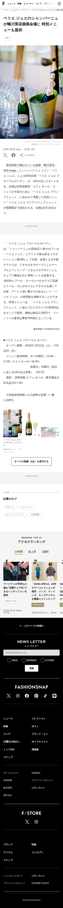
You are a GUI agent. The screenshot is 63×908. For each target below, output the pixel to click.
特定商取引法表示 (40, 883)
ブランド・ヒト (51, 4)
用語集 (35, 749)
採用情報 (7, 780)
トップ (5, 10)
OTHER (49, 660)
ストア (39, 4)
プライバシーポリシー (42, 780)
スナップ (8, 757)
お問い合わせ (38, 787)
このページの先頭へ (32, 626)
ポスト (35, 726)
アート (25, 10)
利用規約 (36, 773)
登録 (31, 668)
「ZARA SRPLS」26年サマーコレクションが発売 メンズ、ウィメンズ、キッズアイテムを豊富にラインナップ (44, 591)
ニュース (11, 4)
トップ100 (8, 749)
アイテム (8, 852)
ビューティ (29, 4)
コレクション (39, 718)
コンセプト (37, 852)
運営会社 (7, 795)
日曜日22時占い (11, 741)
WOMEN (31, 660)
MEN (15, 660)
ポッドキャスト (40, 741)
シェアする (26, 155)
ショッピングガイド (13, 875)
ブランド (8, 844)
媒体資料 (7, 787)
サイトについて (11, 773)
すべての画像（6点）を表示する (31, 461)
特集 (19, 4)
